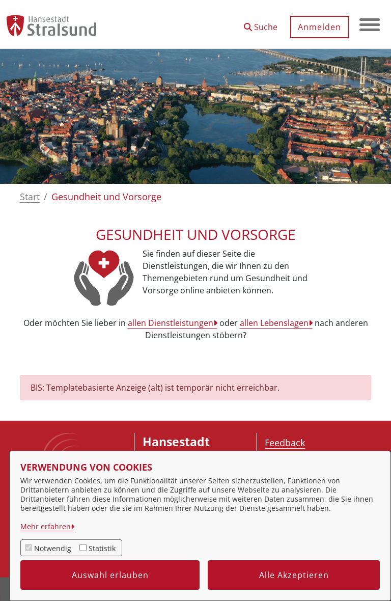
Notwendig (52, 548)
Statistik (102, 548)
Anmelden (319, 27)
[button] (261, 23)
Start (30, 196)
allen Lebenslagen (274, 323)
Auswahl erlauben (110, 575)
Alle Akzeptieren (294, 575)
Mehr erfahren (45, 526)
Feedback (285, 442)
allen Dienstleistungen (170, 323)
